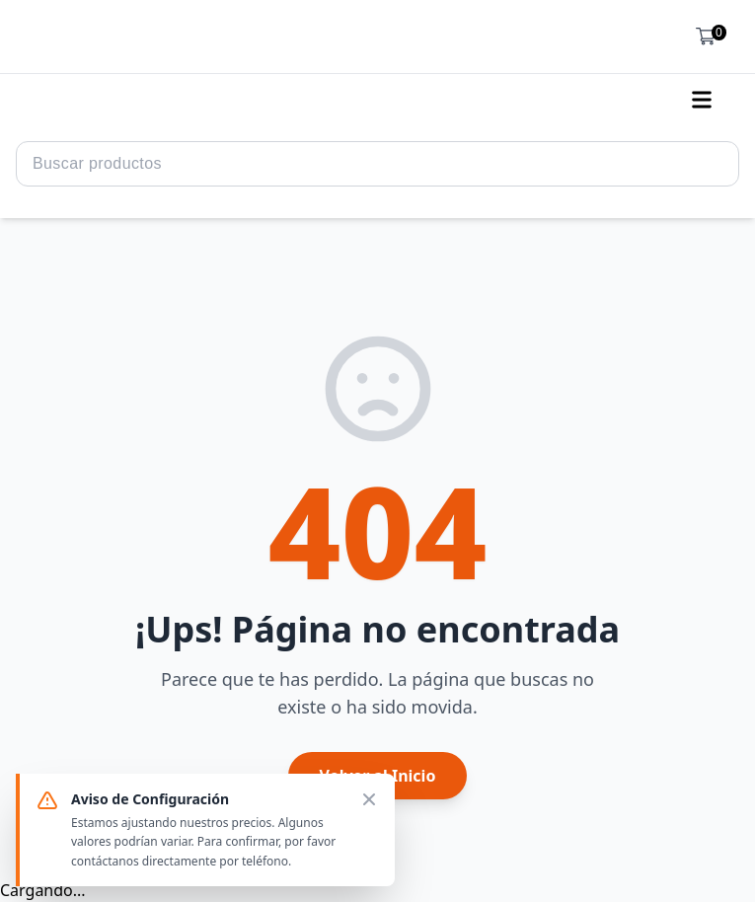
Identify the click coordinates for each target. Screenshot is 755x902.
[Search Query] (377, 164)
